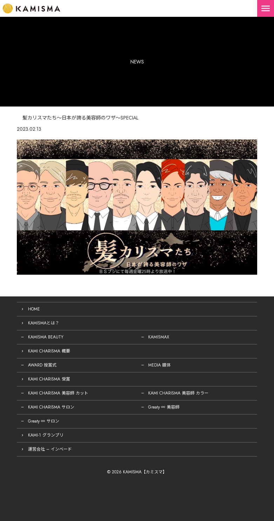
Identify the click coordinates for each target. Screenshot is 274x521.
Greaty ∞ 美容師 (163, 407)
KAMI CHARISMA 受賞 (49, 379)
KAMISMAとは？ (43, 323)
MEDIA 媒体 (159, 365)
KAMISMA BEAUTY (45, 337)
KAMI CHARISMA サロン (51, 407)
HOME (34, 309)
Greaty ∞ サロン (43, 421)
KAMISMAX (158, 337)
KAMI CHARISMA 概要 (49, 351)
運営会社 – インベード (50, 449)
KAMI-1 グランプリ (45, 435)
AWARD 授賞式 (42, 365)
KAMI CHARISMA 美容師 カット (58, 393)
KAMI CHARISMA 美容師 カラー (178, 393)
